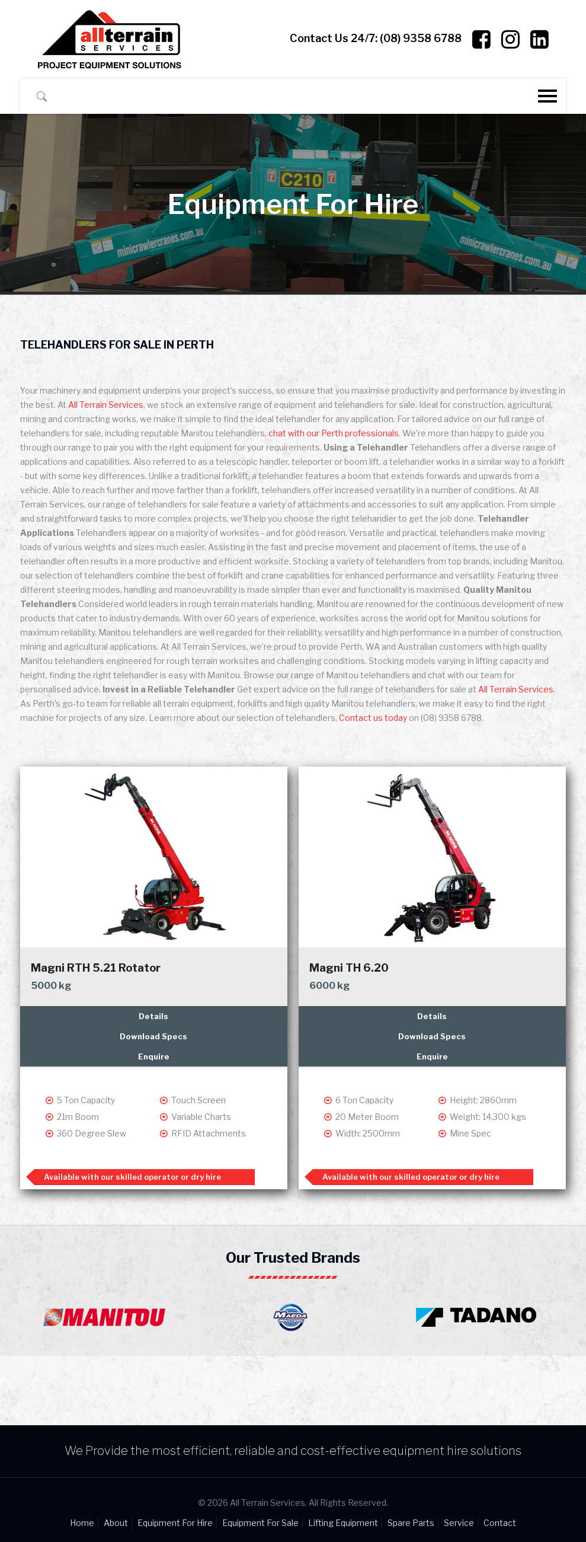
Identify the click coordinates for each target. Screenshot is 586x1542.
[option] (107, 1314)
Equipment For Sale (260, 1523)
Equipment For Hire (175, 1523)
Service (459, 1523)
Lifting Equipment (343, 1523)
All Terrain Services (105, 405)
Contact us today (373, 718)
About (116, 1523)
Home (82, 1523)
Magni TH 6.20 (349, 968)
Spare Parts (411, 1523)
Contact (499, 1523)
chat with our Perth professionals (333, 433)
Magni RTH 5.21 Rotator (96, 968)
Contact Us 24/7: (376, 38)
